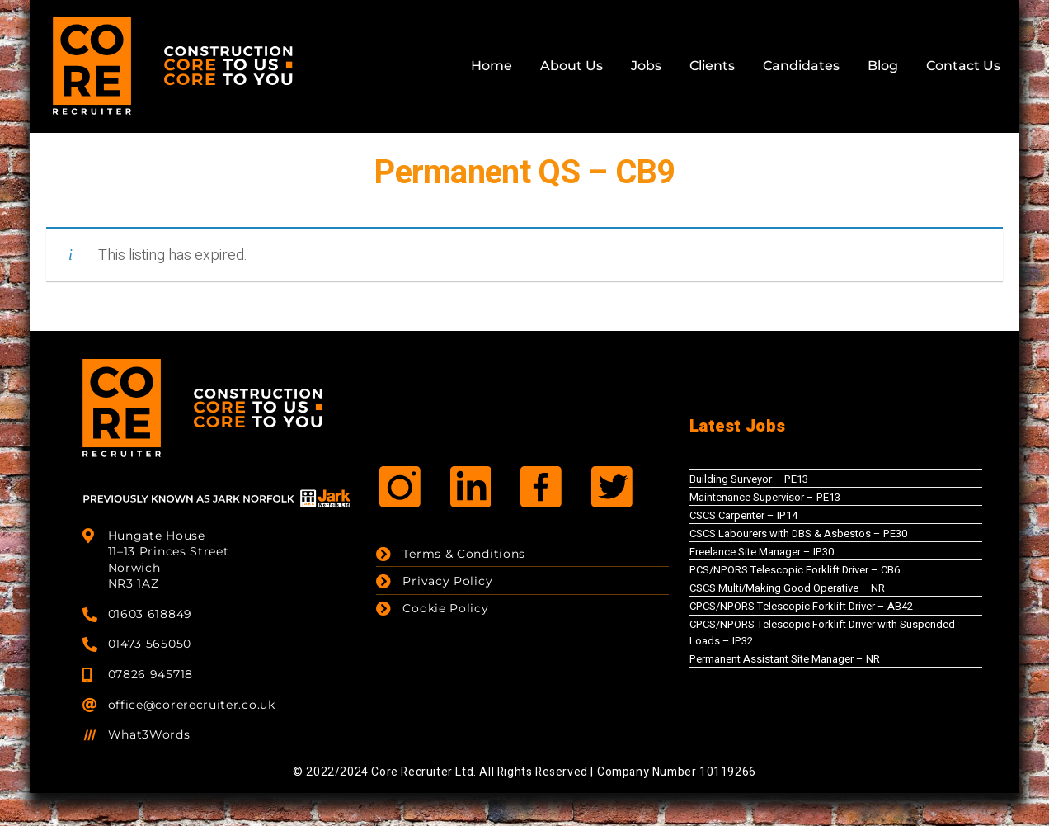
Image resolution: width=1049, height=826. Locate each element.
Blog (883, 65)
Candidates (801, 65)
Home (491, 65)
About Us (571, 65)
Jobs (646, 65)
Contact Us (963, 65)
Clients (712, 65)
